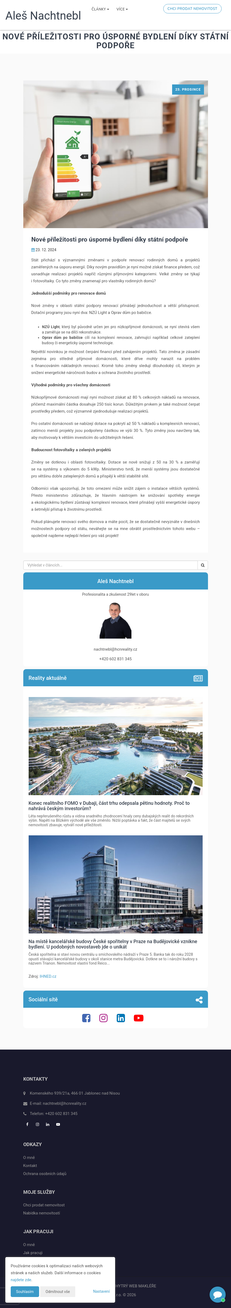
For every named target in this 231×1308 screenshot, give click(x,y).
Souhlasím (25, 1292)
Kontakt (30, 1165)
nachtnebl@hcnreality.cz (64, 1103)
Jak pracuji (33, 1252)
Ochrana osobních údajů (44, 1173)
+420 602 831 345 (61, 1113)
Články (100, 9)
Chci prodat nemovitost (192, 8)
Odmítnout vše (58, 1292)
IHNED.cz (48, 976)
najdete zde (21, 1279)
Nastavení (101, 1291)
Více (122, 9)
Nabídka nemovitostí (41, 1213)
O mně (29, 1157)
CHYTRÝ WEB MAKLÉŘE (134, 1286)
